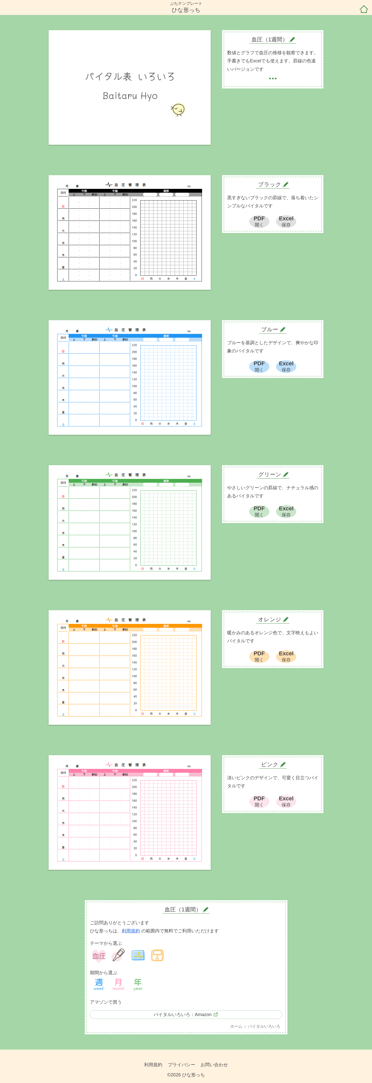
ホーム (364, 10)
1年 (138, 985)
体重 (157, 955)
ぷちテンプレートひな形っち (186, 7)
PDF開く (259, 221)
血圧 (99, 955)
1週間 (99, 985)
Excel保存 (286, 221)
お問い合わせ (214, 1064)
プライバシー (181, 1064)
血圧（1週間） (183, 909)
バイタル (138, 955)
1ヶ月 (118, 985)
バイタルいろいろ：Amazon (182, 1014)
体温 (118, 955)
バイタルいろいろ (264, 1026)
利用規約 (131, 930)
